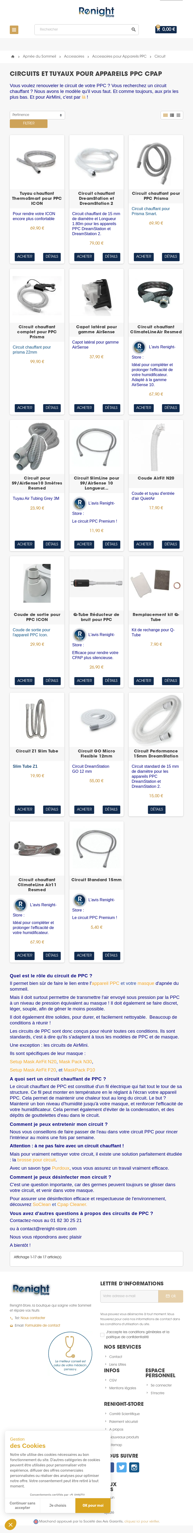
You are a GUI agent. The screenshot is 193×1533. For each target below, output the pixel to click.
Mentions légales (122, 1388)
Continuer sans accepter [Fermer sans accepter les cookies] (22, 1505)
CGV (113, 1380)
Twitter (122, 1467)
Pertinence (21, 115)
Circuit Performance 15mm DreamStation (156, 753)
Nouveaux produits (124, 1437)
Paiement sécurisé (123, 1422)
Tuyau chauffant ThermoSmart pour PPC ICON (37, 199)
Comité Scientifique (124, 1414)
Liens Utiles (117, 1364)
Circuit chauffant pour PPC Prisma (156, 196)
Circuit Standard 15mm (96, 880)
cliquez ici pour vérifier (141, 1521)
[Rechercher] (86, 29)
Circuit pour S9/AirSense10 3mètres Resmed (37, 484)
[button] (11, 1524)
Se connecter (161, 1385)
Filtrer (28, 123)
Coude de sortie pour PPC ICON (37, 617)
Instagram (134, 1467)
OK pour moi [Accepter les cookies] (93, 1505)
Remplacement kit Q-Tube (156, 617)
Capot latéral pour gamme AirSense (96, 329)
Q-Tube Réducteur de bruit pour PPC (96, 617)
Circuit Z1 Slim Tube (37, 751)
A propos (116, 1429)
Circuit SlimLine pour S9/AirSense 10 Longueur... (96, 484)
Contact (115, 1357)
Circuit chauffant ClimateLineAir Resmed (156, 329)
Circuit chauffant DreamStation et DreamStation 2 (96, 199)
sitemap (115, 1445)
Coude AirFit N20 (156, 479)
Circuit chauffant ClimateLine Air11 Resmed (37, 885)
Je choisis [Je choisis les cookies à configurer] (57, 1505)
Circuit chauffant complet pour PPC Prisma (37, 332)
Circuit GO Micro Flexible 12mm (96, 753)
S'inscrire (157, 1393)
